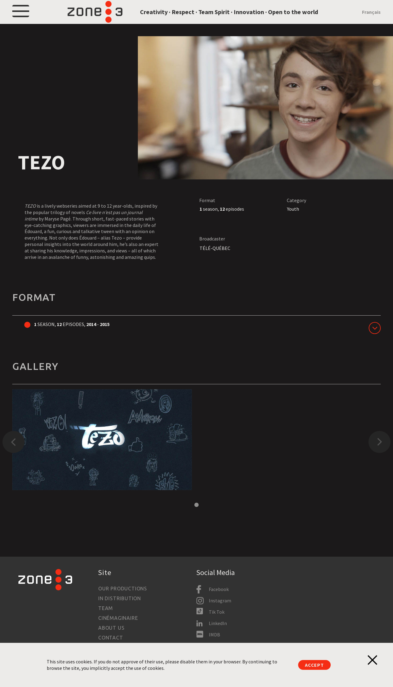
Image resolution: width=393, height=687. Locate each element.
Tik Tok (216, 612)
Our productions (122, 588)
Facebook (219, 589)
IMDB (214, 634)
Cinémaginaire (118, 618)
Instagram (220, 600)
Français (371, 19)
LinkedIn (218, 623)
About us (111, 628)
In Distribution (119, 598)
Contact (110, 637)
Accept (314, 665)
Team (105, 608)
